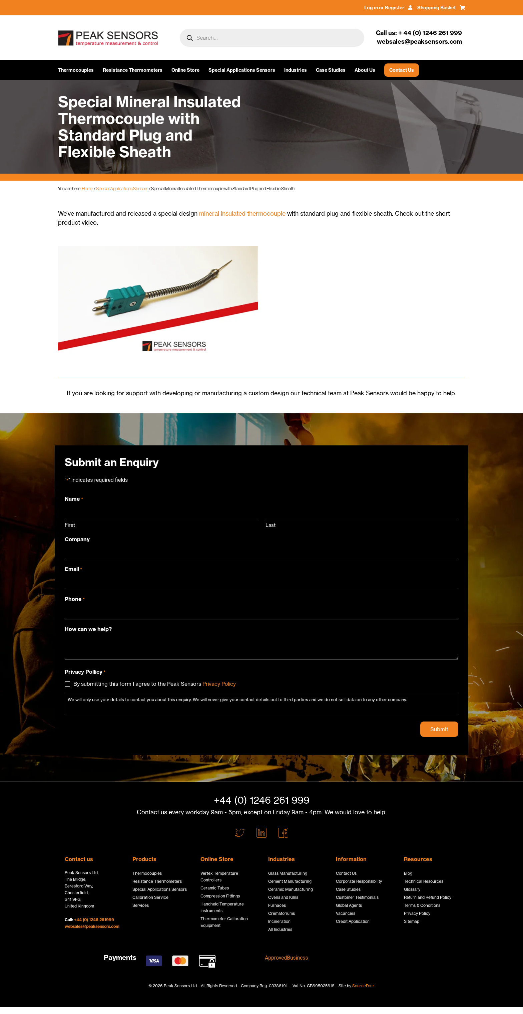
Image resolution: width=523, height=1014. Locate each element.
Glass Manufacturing (287, 873)
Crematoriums (281, 913)
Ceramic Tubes (214, 887)
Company (77, 539)
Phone (75, 599)
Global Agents (349, 905)
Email (73, 569)
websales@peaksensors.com (92, 926)
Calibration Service (150, 897)
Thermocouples (76, 70)
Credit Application (353, 921)
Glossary (412, 889)
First (70, 525)
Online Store (185, 70)
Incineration (279, 921)
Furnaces (277, 905)
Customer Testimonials (357, 897)
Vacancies (345, 913)
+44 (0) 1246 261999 (94, 919)
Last (271, 525)
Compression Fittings (220, 895)
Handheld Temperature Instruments (222, 907)
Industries (295, 70)
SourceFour (363, 985)
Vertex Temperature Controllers (219, 876)
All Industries (280, 929)
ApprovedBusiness (287, 958)
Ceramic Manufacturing (290, 889)
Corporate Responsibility (359, 881)
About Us (365, 70)
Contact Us (401, 70)
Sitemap (411, 921)
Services (140, 905)
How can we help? (88, 628)
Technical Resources (423, 881)
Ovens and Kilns (283, 897)
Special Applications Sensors (241, 70)
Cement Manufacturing (290, 881)
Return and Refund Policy (427, 897)
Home (87, 188)
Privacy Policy (219, 683)
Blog (408, 873)
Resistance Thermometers (132, 70)
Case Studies (331, 70)
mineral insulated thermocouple (242, 213)
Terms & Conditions (422, 905)
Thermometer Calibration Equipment (224, 922)
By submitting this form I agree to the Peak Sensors (155, 683)
